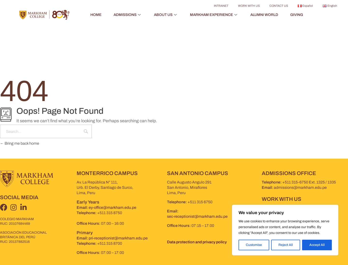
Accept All (317, 245)
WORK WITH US (249, 5)
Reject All (285, 245)
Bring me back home (19, 143)
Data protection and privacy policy (197, 242)
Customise (254, 245)
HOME (96, 15)
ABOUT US (166, 15)
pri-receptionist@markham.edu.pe (118, 238)
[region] (285, 230)
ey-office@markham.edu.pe (112, 207)
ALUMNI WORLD (264, 15)
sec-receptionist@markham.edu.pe (197, 216)
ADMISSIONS (128, 15)
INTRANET (221, 5)
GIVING (296, 15)
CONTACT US (278, 5)
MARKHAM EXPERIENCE (214, 15)
